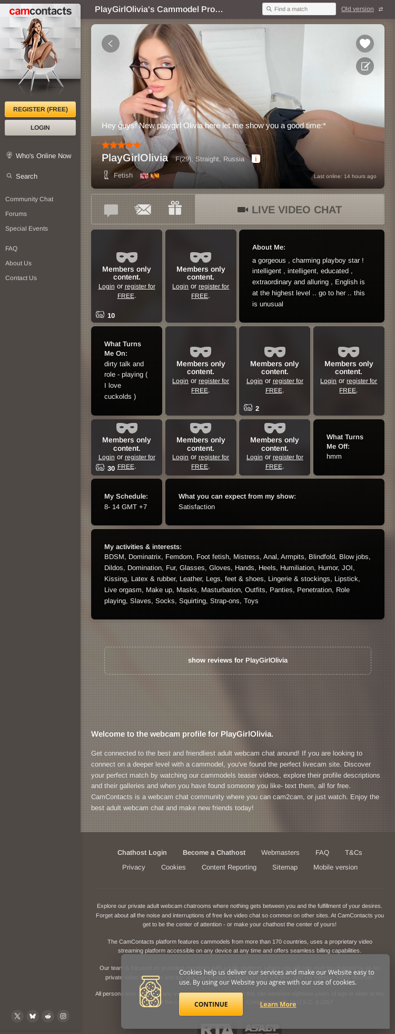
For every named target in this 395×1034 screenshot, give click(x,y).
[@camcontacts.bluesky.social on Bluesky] (32, 1016)
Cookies (173, 867)
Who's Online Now (43, 156)
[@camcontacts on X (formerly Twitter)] (17, 1016)
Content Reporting (229, 867)
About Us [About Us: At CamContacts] (18, 263)
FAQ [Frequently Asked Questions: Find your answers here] (11, 248)
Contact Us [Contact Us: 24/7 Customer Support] (21, 278)
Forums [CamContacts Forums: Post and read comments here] (16, 214)
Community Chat (29, 199)
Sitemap (285, 867)
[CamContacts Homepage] (40, 52)
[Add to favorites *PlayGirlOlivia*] (365, 44)
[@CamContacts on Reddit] (48, 1016)
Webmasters (280, 852)
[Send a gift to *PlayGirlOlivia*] (175, 209)
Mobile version (335, 867)
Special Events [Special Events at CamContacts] (26, 228)
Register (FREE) (40, 109)
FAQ (322, 852)
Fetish (117, 175)
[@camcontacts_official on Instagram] (63, 1016)
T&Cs (353, 852)
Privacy (133, 867)
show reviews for (238, 660)
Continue (211, 1004)
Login (40, 127)
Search (26, 176)
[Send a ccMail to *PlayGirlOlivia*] (143, 209)
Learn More (278, 1004)
